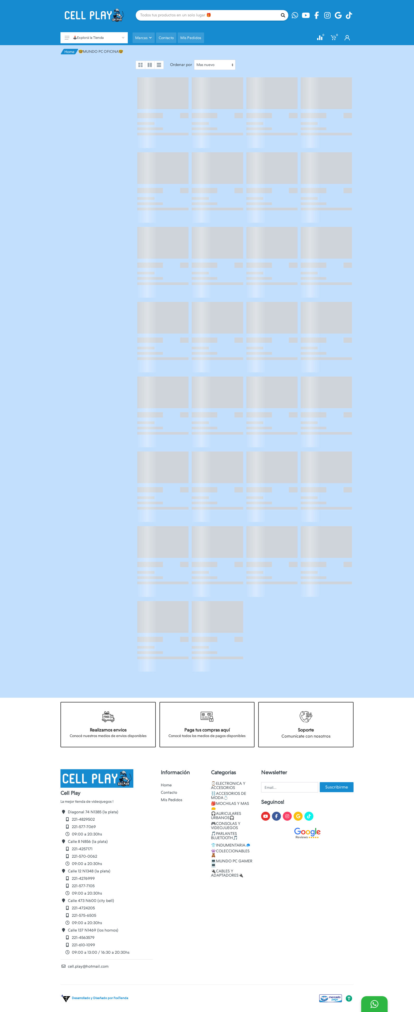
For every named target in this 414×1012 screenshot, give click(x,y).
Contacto (169, 792)
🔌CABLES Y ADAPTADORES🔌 (227, 873)
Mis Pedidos (171, 800)
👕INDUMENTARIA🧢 (230, 845)
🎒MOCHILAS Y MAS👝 (230, 805)
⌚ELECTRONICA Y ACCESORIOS (228, 785)
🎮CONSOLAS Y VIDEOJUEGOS (225, 825)
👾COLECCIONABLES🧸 (230, 853)
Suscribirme (336, 787)
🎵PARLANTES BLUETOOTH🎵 (224, 836)
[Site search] (207, 15)
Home (69, 52)
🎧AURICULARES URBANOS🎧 (226, 815)
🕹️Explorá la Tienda (94, 38)
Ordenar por (181, 64)
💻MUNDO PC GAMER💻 (231, 863)
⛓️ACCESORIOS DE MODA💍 (228, 795)
